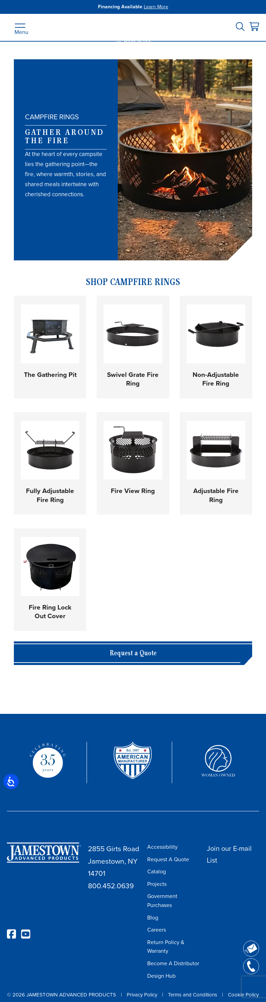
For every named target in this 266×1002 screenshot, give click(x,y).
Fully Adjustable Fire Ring (50, 495)
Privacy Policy (142, 995)
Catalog (156, 871)
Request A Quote (168, 859)
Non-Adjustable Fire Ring (216, 379)
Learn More (156, 6)
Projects (157, 884)
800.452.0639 (111, 885)
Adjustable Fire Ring (216, 495)
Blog (152, 918)
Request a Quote (133, 653)
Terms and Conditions (192, 995)
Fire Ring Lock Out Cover (50, 611)
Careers (156, 930)
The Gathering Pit (50, 375)
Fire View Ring (133, 491)
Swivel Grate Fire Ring (133, 379)
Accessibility (162, 847)
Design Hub (161, 976)
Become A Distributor (173, 963)
